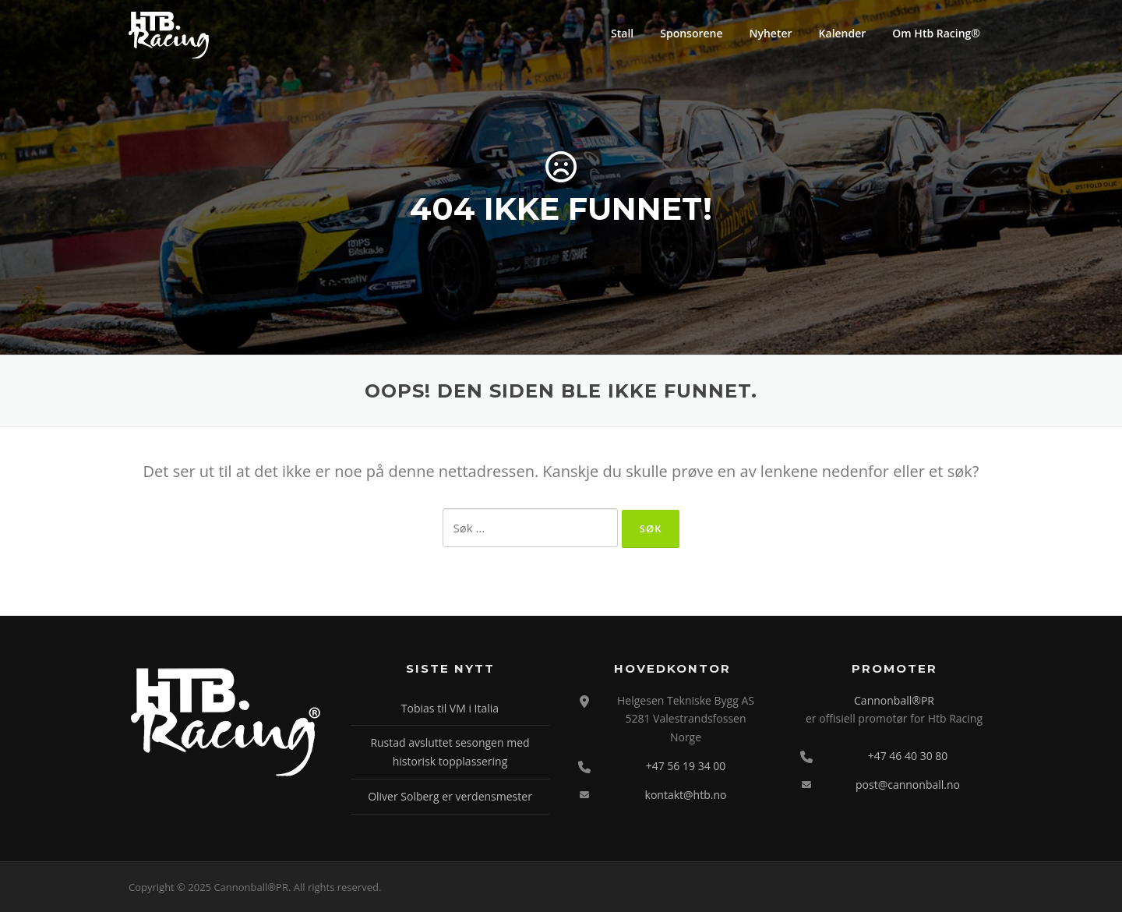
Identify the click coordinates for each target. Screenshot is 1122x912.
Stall (622, 33)
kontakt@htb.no (686, 794)
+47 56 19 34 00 (686, 765)
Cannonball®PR (894, 700)
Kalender (842, 33)
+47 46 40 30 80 (908, 755)
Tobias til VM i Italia (450, 708)
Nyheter (771, 33)
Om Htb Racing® (936, 33)
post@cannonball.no (908, 784)
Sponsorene (691, 33)
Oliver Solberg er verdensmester (450, 796)
